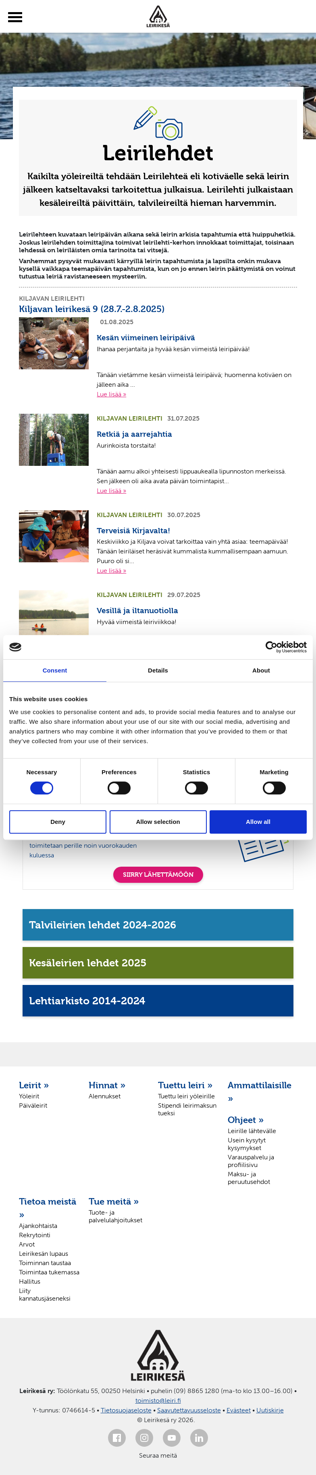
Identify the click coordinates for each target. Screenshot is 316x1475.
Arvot (27, 1244)
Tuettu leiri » (185, 1085)
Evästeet (239, 1410)
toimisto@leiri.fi (158, 1400)
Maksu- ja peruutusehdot (249, 1178)
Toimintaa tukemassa (49, 1272)
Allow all (258, 821)
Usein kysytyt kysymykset (247, 1144)
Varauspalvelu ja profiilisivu (251, 1161)
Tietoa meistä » (47, 1208)
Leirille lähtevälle (252, 1131)
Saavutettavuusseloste (189, 1410)
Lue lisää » (111, 394)
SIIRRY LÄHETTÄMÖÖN (158, 874)
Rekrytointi (34, 1235)
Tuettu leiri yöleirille (186, 1096)
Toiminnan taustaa (45, 1263)
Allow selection (158, 821)
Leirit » (34, 1085)
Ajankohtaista (38, 1226)
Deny (57, 821)
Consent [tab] (55, 670)
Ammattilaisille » (258, 1092)
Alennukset (105, 1096)
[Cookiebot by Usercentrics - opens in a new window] (271, 647)
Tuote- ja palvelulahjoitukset (115, 1216)
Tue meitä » (114, 1201)
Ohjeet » (246, 1120)
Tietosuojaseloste (126, 1410)
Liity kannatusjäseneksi (45, 1294)
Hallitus (29, 1281)
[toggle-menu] (15, 17)
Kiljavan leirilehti (52, 298)
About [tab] (261, 670)
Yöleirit (29, 1096)
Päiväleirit (33, 1105)
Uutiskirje (270, 1410)
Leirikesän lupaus (43, 1253)
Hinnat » (107, 1085)
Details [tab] (158, 670)
